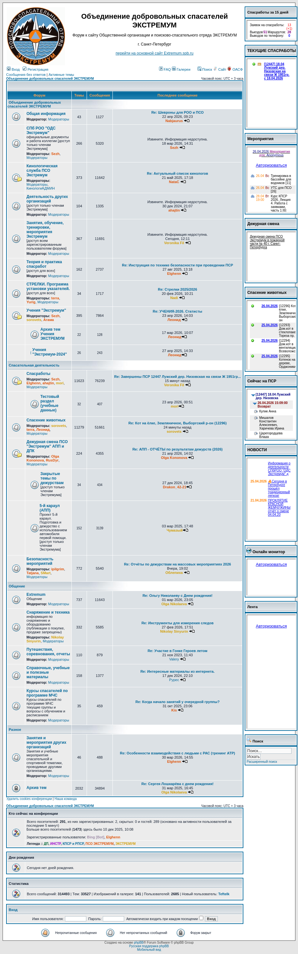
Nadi (174, 298)
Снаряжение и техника (48, 612)
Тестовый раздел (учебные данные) (49, 403)
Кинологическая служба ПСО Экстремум (42, 170)
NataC (174, 182)
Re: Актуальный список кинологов (177, 173)
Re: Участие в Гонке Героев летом (178, 651)
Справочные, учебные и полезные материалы (48, 672)
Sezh (55, 154)
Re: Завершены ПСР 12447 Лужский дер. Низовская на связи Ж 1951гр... (177, 376)
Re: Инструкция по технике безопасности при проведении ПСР (177, 265)
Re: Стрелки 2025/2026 (177, 289)
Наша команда (66, 799)
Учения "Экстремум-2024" (49, 352)
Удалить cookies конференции (29, 799)
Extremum (36, 594)
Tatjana (33, 573)
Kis (174, 710)
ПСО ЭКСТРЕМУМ (100, 843)
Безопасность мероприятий (40, 561)
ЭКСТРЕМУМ (125, 843)
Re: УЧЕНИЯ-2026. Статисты (177, 311)
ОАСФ (235, 69)
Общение (17, 586)
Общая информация (46, 113)
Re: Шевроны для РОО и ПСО (177, 112)
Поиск (204, 69)
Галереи (181, 69)
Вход (13, 69)
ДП (46, 843)
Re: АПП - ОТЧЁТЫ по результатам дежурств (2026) (178, 449)
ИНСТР (55, 843)
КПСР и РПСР (73, 843)
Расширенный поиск (262, 761)
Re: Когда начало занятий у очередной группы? (177, 702)
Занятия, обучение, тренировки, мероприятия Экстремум (45, 230)
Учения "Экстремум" (46, 310)
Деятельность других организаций (47, 198)
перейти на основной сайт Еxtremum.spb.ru (155, 53)
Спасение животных (46, 420)
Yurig (31, 302)
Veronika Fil (174, 243)
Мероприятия (260, 139)
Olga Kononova (43, 458)
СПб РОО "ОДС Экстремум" (41, 130)
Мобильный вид (149, 949)
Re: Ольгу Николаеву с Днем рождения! (178, 595)
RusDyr (52, 460)
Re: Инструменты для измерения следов (178, 623)
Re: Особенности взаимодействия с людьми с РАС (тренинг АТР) (177, 753)
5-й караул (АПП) (50, 508)
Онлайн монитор (268, 552)
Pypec (174, 680)
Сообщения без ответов (26, 75)
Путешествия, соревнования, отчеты (48, 651)
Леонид (174, 320)
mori (60, 383)
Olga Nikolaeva (174, 604)
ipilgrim (57, 569)
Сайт (220, 69)
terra (55, 298)
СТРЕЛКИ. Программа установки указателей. (48, 286)
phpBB (139, 942)
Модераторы (58, 119)
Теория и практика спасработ (44, 264)
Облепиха (174, 573)
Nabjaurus (174, 121)
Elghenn (174, 273)
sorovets (34, 320)
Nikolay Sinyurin (174, 631)
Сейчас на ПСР (261, 381)
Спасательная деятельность (34, 365)
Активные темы (61, 75)
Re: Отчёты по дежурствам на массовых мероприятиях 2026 (177, 564)
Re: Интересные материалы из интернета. (177, 671)
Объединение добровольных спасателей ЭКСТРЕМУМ (50, 78)
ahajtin (174, 210)
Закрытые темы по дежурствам (52, 478)
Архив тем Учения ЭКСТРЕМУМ (52, 334)
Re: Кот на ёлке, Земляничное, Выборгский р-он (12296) (177, 423)
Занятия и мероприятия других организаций (46, 742)
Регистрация (35, 69)
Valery (174, 659)
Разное (15, 729)
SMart (46, 573)
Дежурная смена (263, 224)
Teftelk (223, 894)
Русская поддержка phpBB (149, 946)
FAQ (165, 69)
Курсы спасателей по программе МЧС (47, 693)
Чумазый (174, 530)
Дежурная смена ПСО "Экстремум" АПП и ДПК (47, 446)
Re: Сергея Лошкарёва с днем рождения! (178, 784)
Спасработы (38, 373)
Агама (48, 320)
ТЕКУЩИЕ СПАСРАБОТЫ (271, 50)
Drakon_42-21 (174, 487)
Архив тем (37, 787)
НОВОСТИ (257, 450)
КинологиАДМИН (41, 188)
